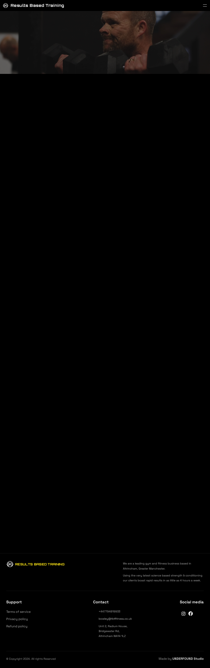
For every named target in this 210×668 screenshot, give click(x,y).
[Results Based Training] (33, 5)
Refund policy (16, 626)
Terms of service (18, 612)
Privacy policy (17, 619)
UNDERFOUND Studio (188, 659)
